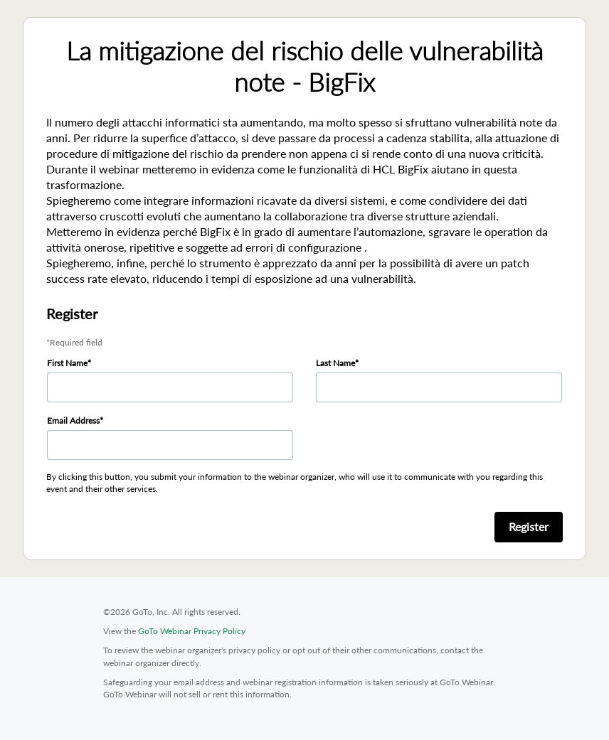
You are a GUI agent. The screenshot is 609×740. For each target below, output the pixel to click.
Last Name (335, 363)
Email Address (73, 420)
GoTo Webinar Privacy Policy (191, 631)
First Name (67, 363)
